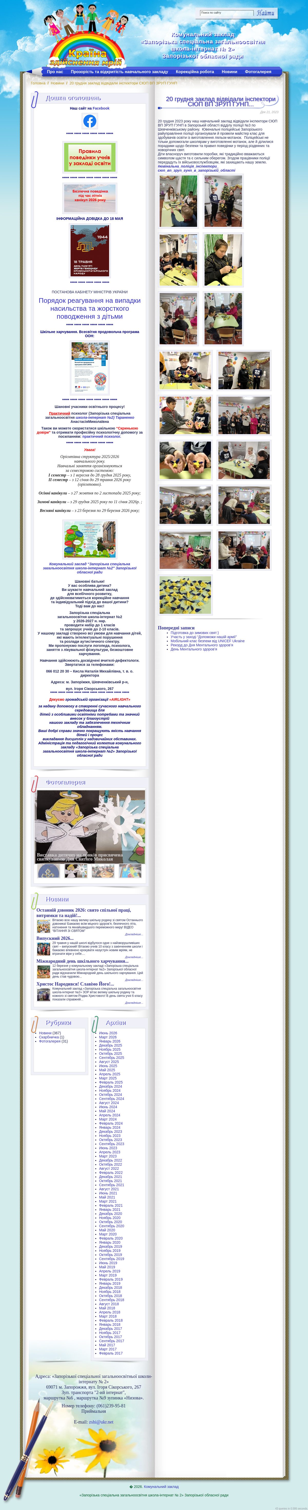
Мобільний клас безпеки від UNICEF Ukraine (208, 641)
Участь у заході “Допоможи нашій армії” (204, 637)
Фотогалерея (258, 72)
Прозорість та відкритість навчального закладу (119, 72)
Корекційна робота (195, 72)
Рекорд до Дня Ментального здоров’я (202, 645)
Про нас (55, 72)
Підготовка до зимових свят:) (195, 633)
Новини (229, 72)
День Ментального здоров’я (194, 649)
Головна (38, 83)
